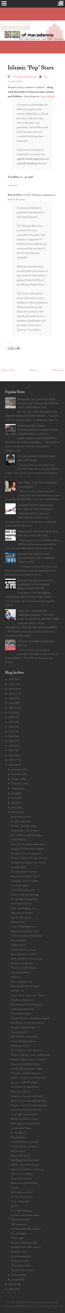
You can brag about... (21, 972)
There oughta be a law (21, 981)
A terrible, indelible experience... (27, 1073)
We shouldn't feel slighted (24, 899)
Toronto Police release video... (26, 1215)
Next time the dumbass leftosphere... (29, 844)
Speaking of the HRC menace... (26, 1247)
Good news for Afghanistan (24, 1086)
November (16, 774)
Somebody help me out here (25, 1141)
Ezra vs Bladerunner (21, 1013)
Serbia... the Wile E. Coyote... (25, 1118)
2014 (11, 736)
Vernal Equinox (18, 1137)
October (15, 778)
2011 (11, 750)
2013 (11, 741)
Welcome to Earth (20, 1091)
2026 (11, 679)
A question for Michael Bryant (26, 1109)
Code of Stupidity (20, 1201)
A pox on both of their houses (25, 1064)
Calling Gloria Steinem (22, 1009)
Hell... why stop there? (22, 1192)
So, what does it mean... (22, 1196)
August (15, 788)
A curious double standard (24, 871)
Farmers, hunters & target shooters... (29, 1100)
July (13, 793)
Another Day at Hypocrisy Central (28, 862)
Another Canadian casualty (24, 1242)
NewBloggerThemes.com (51, 1306)
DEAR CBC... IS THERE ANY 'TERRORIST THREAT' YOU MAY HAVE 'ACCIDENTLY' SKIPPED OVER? (38, 615)
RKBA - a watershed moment (25, 1164)
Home (33, 370)
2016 (11, 726)
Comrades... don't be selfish (24, 880)
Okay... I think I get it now (23, 926)
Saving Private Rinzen (22, 963)
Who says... (16, 977)
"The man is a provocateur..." (25, 1146)
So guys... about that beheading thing (29, 1105)
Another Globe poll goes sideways (28, 1059)
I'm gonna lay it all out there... (25, 830)
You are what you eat (21, 917)
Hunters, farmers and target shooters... (30, 857)
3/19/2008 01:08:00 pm (24, 76)
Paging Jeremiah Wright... (23, 1027)
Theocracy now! (19, 1031)
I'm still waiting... (19, 867)
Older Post (57, 370)
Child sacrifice (18, 944)
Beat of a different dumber (24, 1036)
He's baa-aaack (18, 1151)
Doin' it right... (18, 1238)
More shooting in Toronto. (24, 1183)
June (13, 797)
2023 (11, 693)
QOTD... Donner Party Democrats (28, 1077)
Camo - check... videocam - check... (28, 995)
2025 (11, 684)
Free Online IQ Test (21, 903)
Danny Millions (18, 839)
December (16, 769)
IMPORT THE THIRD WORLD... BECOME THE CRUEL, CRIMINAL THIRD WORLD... (36, 558)
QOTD (14, 1205)
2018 (11, 717)
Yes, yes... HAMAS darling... (24, 1082)
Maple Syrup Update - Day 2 (25, 931)
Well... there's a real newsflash (25, 1123)
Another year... (18, 990)
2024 (11, 688)
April (14, 807)
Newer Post (8, 370)
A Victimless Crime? (21, 1265)
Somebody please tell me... (24, 1041)
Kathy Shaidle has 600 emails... (26, 986)
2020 (11, 707)
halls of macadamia (31, 1302)
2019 (11, 712)
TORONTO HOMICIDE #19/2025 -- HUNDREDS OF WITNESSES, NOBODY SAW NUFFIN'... (35, 584)
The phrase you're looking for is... (27, 1004)
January (15, 1279)
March (14, 812)
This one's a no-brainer (22, 912)
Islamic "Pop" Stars (31, 67)
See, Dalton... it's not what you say (27, 1022)
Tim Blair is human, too (22, 999)
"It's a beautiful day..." (21, 1256)
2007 (11, 1284)
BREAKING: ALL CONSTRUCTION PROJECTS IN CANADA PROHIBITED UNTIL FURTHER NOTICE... (38, 403)
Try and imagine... (19, 1233)
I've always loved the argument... (27, 853)
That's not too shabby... (22, 1173)
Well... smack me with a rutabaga (27, 958)
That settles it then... (21, 1219)
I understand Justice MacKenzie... (27, 935)
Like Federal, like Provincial (25, 1160)
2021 (11, 703)
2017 (11, 722)
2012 (11, 745)
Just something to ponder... (24, 954)
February (15, 1274)
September (16, 783)
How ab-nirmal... (19, 940)
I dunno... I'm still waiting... (24, 825)
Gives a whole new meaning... (25, 894)
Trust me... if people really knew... (27, 1096)
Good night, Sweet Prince (24, 1114)
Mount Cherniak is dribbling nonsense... (31, 1018)
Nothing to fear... (19, 1251)
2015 (11, 731)
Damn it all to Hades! (21, 1178)
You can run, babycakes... (23, 1270)
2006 (11, 1289)
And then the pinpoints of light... (27, 1068)
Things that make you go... (24, 949)
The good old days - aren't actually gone (30, 1054)
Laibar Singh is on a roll (22, 889)
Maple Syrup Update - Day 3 (25, 876)
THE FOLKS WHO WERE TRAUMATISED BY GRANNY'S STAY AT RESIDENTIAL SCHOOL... (37, 430)
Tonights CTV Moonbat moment (27, 848)
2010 (11, 755)
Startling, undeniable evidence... (26, 1228)
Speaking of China (20, 1045)
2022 (11, 698)
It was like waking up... (22, 1210)
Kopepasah (17, 1306)
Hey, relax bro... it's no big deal (26, 1050)
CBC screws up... (19, 1224)
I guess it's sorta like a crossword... (28, 1169)
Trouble (15, 1187)
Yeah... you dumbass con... (23, 908)
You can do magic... (20, 885)
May (13, 802)
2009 (11, 759)
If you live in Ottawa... (21, 816)
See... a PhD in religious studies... (27, 835)
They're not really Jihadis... (24, 967)
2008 (11, 764)
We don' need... (18, 922)
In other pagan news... (21, 821)
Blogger (55, 1302)
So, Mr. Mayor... (19, 1132)
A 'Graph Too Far (19, 1260)
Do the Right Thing (20, 1128)
